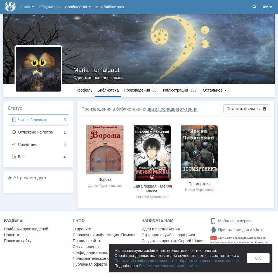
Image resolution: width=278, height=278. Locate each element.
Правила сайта (86, 241)
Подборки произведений (26, 229)
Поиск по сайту (17, 241)
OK (258, 258)
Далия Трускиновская (105, 186)
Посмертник (199, 183)
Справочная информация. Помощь (104, 235)
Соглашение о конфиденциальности (92, 249)
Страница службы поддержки (168, 235)
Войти (266, 7)
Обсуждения (49, 7)
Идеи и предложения (161, 229)
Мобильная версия (231, 221)
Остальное (215, 90)
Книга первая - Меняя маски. (152, 188)
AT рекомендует (30, 177)
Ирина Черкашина (199, 190)
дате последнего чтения (172, 109)
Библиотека (108, 90)
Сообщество (78, 7)
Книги (27, 7)
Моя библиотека (109, 7)
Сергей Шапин (191, 241)
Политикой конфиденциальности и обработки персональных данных (176, 260)
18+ (213, 237)
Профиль (84, 90)
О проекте (82, 229)
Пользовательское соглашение (101, 258)
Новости (11, 235)
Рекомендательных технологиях (168, 265)
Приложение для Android (236, 230)
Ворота (104, 179)
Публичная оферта (90, 264)
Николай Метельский (152, 197)
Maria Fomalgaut (96, 69)
